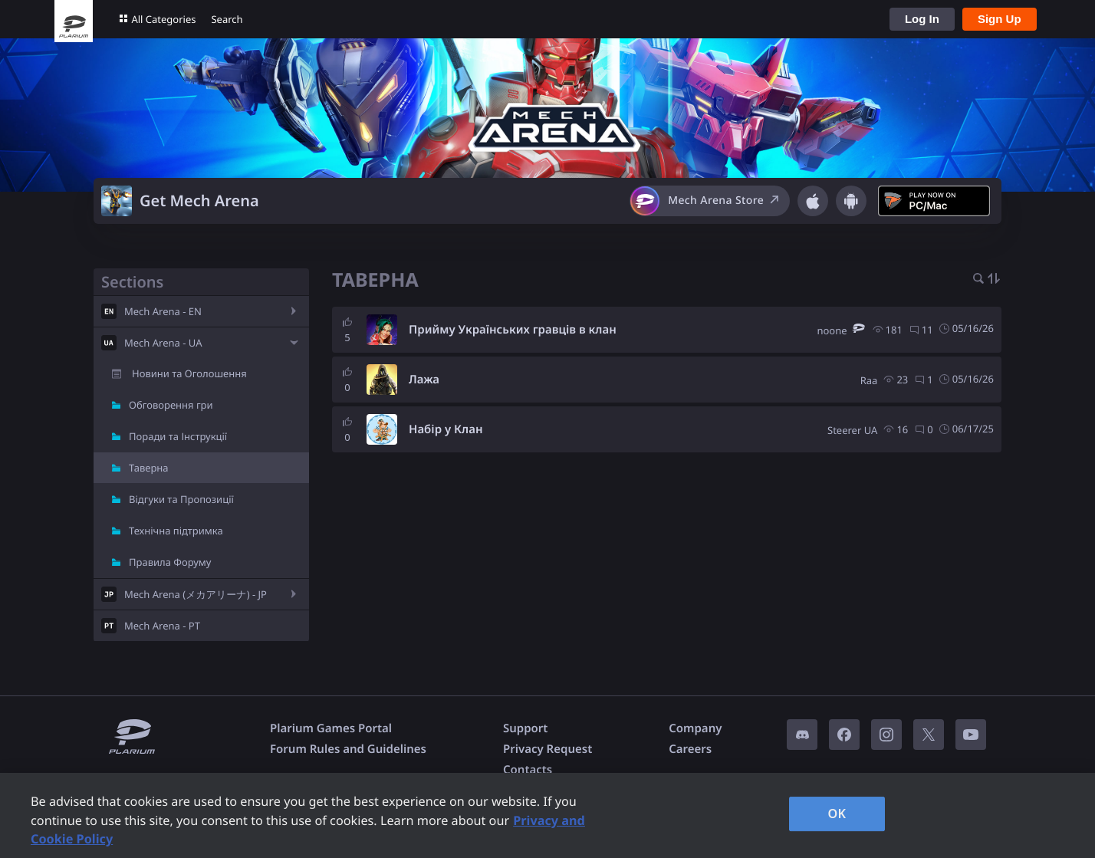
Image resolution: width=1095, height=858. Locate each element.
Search (226, 19)
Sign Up (999, 18)
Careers (690, 749)
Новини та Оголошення (189, 373)
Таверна (149, 468)
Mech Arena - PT (162, 626)
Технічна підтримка (176, 530)
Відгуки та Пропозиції (181, 499)
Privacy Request (547, 749)
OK (837, 813)
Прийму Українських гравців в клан (513, 329)
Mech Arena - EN (163, 311)
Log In (922, 18)
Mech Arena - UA (163, 343)
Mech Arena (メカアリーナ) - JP (195, 594)
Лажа (424, 379)
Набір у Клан (446, 429)
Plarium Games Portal (331, 728)
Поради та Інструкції (178, 436)
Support (525, 728)
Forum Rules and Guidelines (348, 749)
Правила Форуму (170, 562)
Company (695, 728)
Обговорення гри (171, 405)
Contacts (527, 769)
